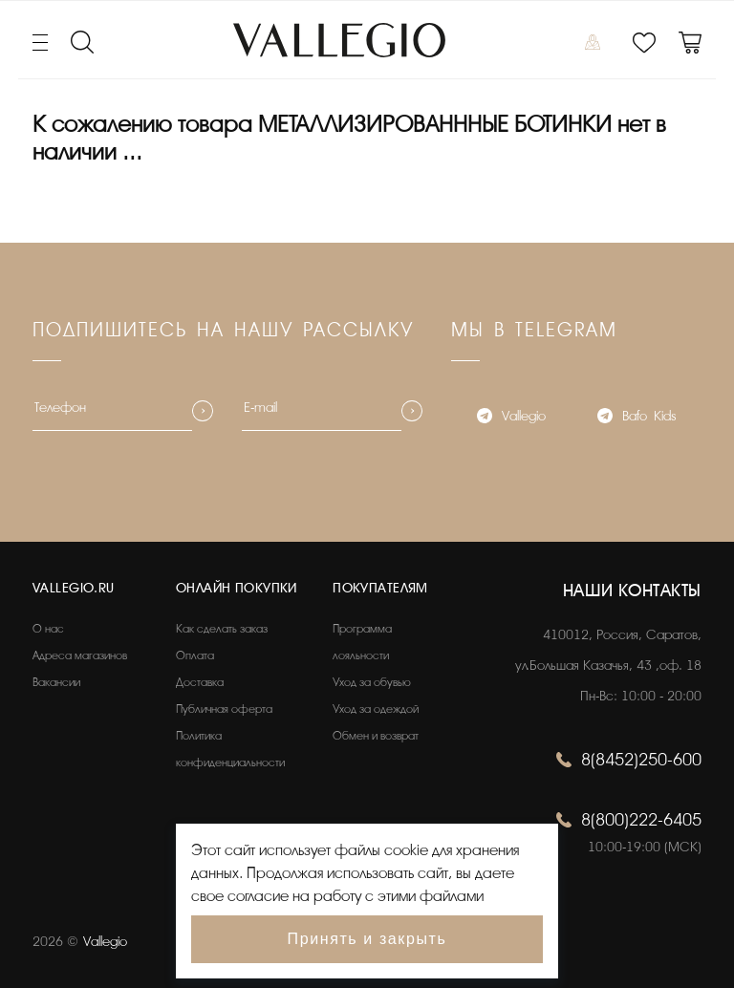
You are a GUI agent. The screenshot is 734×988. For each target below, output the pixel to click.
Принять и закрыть (367, 939)
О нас (48, 628)
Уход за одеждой (376, 709)
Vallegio (511, 418)
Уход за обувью (372, 682)
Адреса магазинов (79, 655)
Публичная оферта (224, 709)
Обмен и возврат (376, 735)
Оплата (195, 655)
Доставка (200, 682)
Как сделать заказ (222, 628)
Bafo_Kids (636, 418)
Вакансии (56, 682)
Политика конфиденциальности (230, 749)
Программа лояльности (362, 642)
